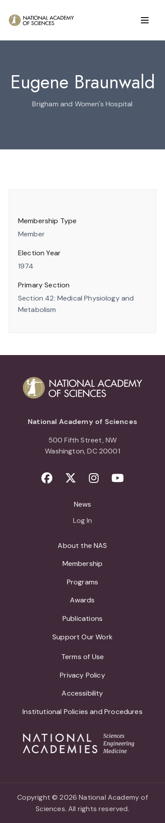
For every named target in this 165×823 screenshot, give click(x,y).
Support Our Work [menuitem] (82, 637)
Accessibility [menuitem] (82, 693)
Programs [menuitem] (82, 582)
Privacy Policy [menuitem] (82, 675)
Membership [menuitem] (82, 563)
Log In (82, 521)
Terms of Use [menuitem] (82, 656)
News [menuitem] (83, 504)
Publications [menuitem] (82, 618)
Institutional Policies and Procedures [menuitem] (82, 711)
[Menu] (144, 20)
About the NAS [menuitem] (82, 545)
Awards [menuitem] (82, 600)
